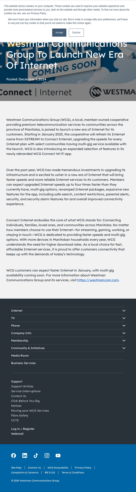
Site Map (16, 467)
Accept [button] (59, 32)
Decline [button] (76, 32)
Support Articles (22, 387)
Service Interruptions (26, 394)
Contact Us (34, 468)
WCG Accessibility (57, 470)
